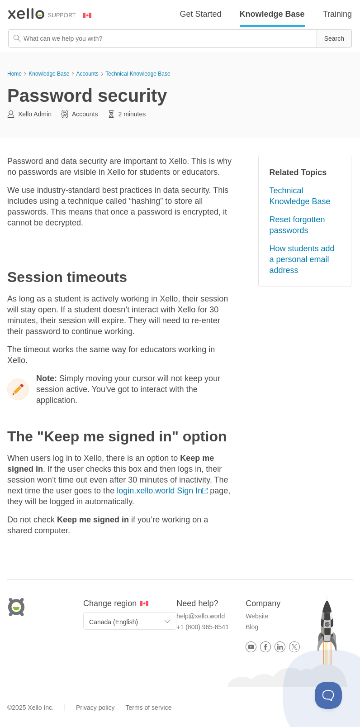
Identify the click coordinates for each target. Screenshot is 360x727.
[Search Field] (180, 38)
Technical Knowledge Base (137, 74)
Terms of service (149, 707)
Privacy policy (95, 707)
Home (14, 74)
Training (337, 14)
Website (257, 616)
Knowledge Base (272, 14)
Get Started (201, 14)
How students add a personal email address (302, 259)
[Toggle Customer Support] (328, 695)
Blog (252, 627)
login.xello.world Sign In (159, 490)
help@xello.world (200, 616)
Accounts (87, 74)
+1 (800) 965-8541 (202, 627)
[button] (334, 38)
